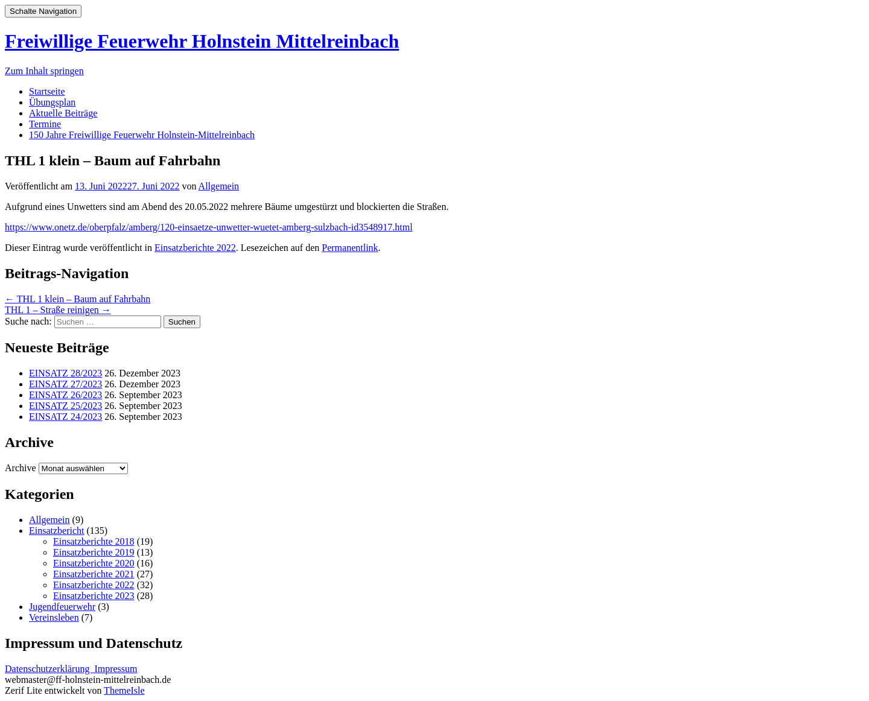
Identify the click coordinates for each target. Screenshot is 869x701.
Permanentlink (350, 248)
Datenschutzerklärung (49, 669)
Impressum (115, 669)
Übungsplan (52, 102)
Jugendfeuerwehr (62, 606)
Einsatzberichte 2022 (195, 248)
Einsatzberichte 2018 (94, 541)
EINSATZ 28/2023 (65, 373)
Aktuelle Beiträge (63, 113)
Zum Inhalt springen (44, 71)
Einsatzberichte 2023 (94, 596)
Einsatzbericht (56, 530)
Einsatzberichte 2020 (94, 563)
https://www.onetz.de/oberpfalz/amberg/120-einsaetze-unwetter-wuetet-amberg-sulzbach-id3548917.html (209, 227)
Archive (20, 468)
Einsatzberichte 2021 (94, 574)
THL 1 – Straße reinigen (58, 310)
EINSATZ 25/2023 (65, 406)
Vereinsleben (54, 617)
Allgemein (219, 186)
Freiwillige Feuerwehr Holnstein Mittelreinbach (202, 41)
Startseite (47, 91)
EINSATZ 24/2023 (65, 416)
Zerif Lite (25, 690)
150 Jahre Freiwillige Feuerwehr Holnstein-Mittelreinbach (142, 135)
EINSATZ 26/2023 (65, 395)
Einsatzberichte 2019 (94, 552)
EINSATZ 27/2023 (65, 384)
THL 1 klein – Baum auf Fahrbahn (77, 299)
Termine (45, 124)
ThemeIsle (124, 690)
